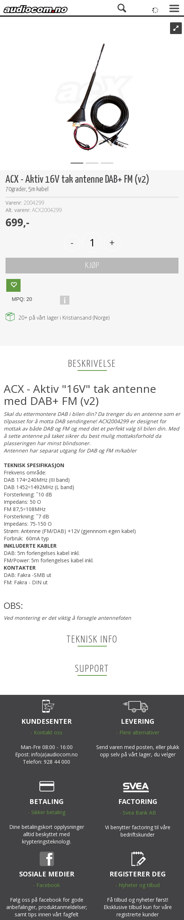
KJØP (92, 265)
